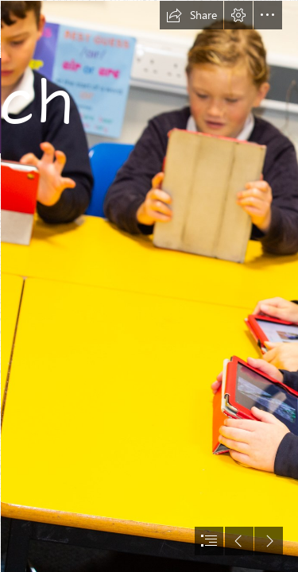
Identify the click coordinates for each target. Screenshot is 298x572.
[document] (149, 286)
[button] (191, 15)
